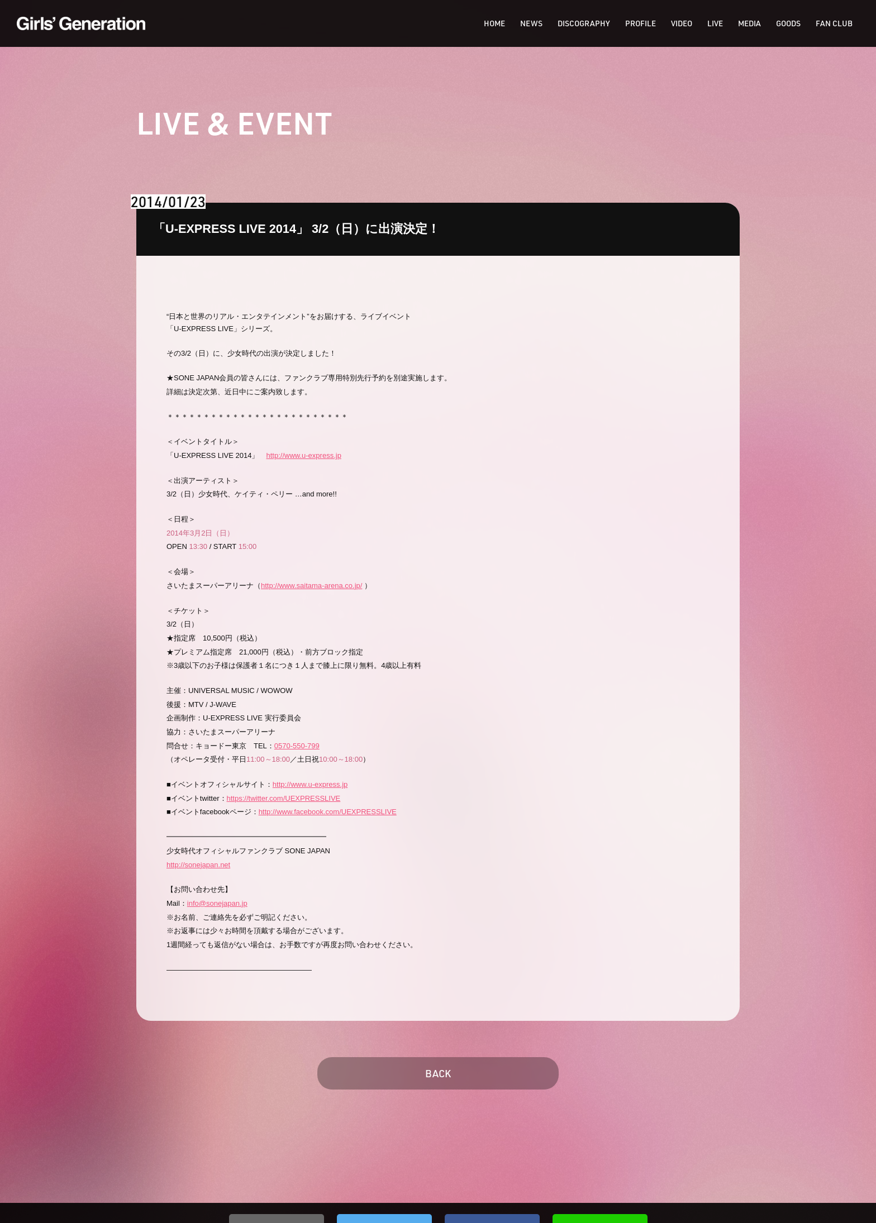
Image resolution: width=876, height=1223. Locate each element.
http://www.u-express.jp (303, 455)
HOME (494, 23)
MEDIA (749, 23)
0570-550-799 (297, 746)
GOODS (788, 23)
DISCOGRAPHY (584, 23)
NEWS (531, 23)
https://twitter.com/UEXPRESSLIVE (284, 798)
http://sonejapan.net (198, 865)
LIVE (715, 23)
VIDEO (681, 23)
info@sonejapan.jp (217, 903)
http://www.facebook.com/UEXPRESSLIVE (328, 812)
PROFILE (640, 23)
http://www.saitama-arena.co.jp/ (311, 585)
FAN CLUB (834, 23)
